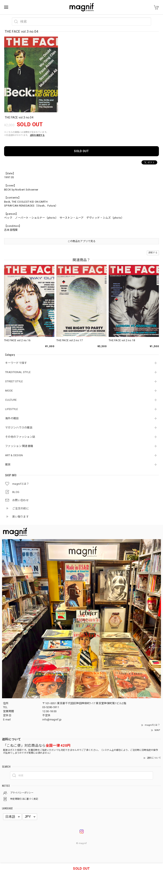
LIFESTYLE (11, 409)
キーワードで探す (16, 362)
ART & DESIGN (14, 455)
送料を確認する (37, 135)
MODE (9, 390)
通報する (152, 252)
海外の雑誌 (12, 418)
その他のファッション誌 (20, 436)
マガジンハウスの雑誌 (18, 427)
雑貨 (8, 464)
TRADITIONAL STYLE (18, 372)
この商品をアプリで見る (81, 241)
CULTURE (11, 399)
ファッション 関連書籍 (19, 446)
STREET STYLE (14, 381)
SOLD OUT (81, 151)
